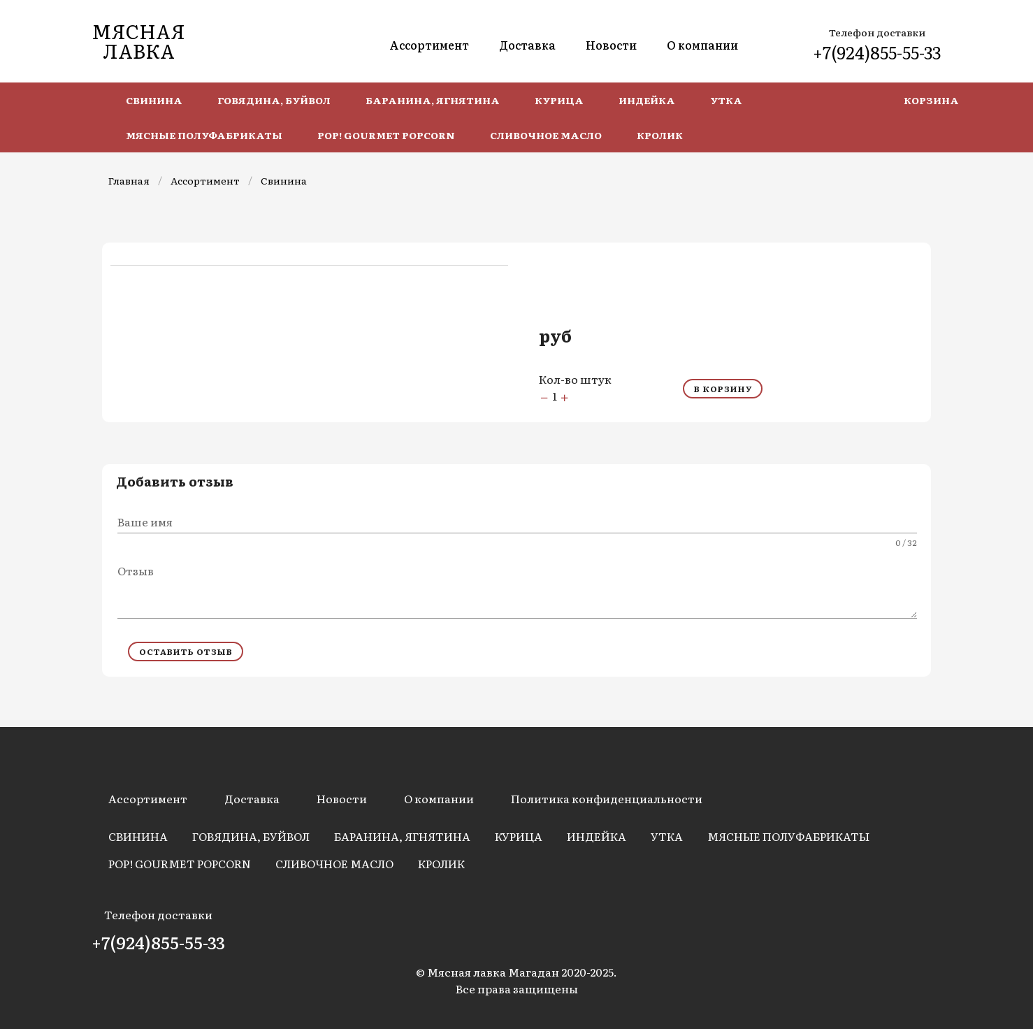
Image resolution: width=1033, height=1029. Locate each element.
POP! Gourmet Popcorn (179, 863)
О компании (702, 44)
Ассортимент (429, 44)
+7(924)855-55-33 (877, 52)
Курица (518, 836)
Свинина (284, 180)
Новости (611, 44)
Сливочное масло (334, 863)
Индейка (596, 836)
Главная (129, 180)
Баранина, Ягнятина (402, 836)
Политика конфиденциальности (606, 798)
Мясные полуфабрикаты (788, 836)
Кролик (441, 863)
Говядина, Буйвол (251, 836)
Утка (667, 836)
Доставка (527, 44)
